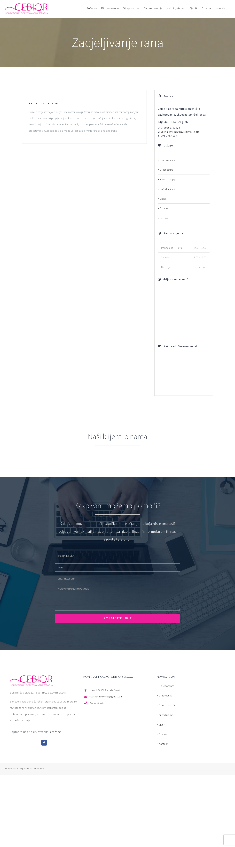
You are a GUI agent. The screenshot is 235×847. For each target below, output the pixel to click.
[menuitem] (91, 8)
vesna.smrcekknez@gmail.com (180, 131)
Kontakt (164, 218)
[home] (31, 678)
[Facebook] (44, 743)
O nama (164, 208)
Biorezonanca (167, 160)
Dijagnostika (166, 169)
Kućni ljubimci (167, 189)
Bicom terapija (168, 179)
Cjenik (163, 198)
